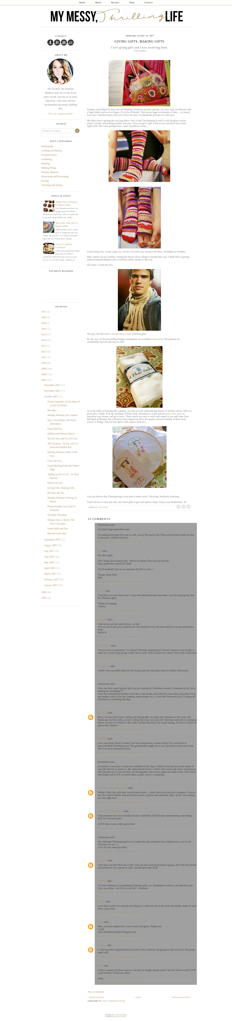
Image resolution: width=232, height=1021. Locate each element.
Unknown (102, 712)
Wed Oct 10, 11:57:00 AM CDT (119, 675)
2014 (44, 340)
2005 (44, 598)
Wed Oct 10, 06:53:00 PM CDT (119, 851)
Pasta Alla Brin (54, 428)
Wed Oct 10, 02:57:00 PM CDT (119, 753)
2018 (44, 323)
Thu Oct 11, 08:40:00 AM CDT (118, 913)
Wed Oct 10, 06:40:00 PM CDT (119, 828)
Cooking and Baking (51, 150)
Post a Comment (96, 992)
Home (82, 2)
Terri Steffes (103, 666)
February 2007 (51, 579)
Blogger (122, 1016)
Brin (99, 551)
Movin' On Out (54, 483)
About (98, 2)
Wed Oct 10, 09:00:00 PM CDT (119, 892)
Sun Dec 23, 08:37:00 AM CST (118, 982)
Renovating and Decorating (54, 176)
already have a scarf (121, 334)
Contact (148, 2)
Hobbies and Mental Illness (61, 433)
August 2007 (50, 545)
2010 (44, 363)
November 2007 (52, 391)
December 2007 (52, 385)
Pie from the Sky (55, 492)
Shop (132, 2)
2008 (44, 374)
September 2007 (52, 539)
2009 (44, 368)
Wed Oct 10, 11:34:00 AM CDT (119, 610)
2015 (44, 334)
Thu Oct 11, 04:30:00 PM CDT (118, 956)
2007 (44, 380)
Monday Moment (50, 172)
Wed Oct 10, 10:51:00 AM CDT (119, 582)
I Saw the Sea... (55, 460)
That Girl (101, 945)
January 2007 (51, 585)
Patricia (101, 901)
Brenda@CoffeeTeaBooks (110, 811)
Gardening (46, 159)
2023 (44, 311)
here (168, 413)
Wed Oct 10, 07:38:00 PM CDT (119, 872)
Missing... (52, 410)
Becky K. (102, 619)
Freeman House (49, 155)
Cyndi (100, 922)
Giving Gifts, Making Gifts (60, 488)
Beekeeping (47, 146)
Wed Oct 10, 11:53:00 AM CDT (119, 636)
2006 (44, 592)
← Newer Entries (95, 997)
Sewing (45, 180)
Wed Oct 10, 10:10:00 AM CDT (119, 542)
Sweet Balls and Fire (57, 528)
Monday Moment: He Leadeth (62, 415)
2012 (44, 351)
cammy (101, 590)
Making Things (48, 167)
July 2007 (49, 551)
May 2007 (49, 562)
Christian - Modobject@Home (112, 788)
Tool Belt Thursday (57, 515)
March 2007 (50, 573)
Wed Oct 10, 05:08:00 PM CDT (119, 802)
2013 (44, 346)
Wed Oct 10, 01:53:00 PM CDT (119, 729)
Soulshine (102, 738)
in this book (157, 339)
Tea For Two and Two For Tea (62, 438)
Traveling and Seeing (51, 185)
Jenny (100, 965)
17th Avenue (120, 1015)
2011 (44, 357)
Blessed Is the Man (56, 533)
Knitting (103, 507)
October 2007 (51, 396)
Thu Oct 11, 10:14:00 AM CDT (118, 936)
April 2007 (50, 568)
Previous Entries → (182, 997)
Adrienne (102, 881)
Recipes (115, 2)
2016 (44, 328)
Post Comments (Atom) (113, 1001)
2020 (44, 317)
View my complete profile (60, 114)
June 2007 (49, 556)
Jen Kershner (103, 645)
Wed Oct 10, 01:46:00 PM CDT (119, 703)
